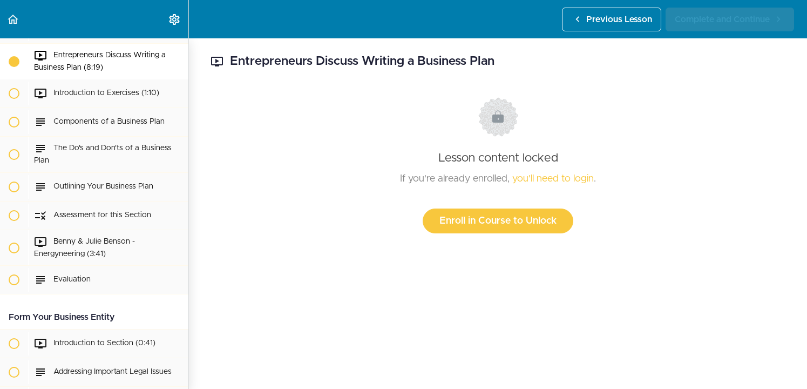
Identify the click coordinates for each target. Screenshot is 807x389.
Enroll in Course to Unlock (498, 221)
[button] (13, 19)
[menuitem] (174, 19)
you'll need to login (553, 179)
